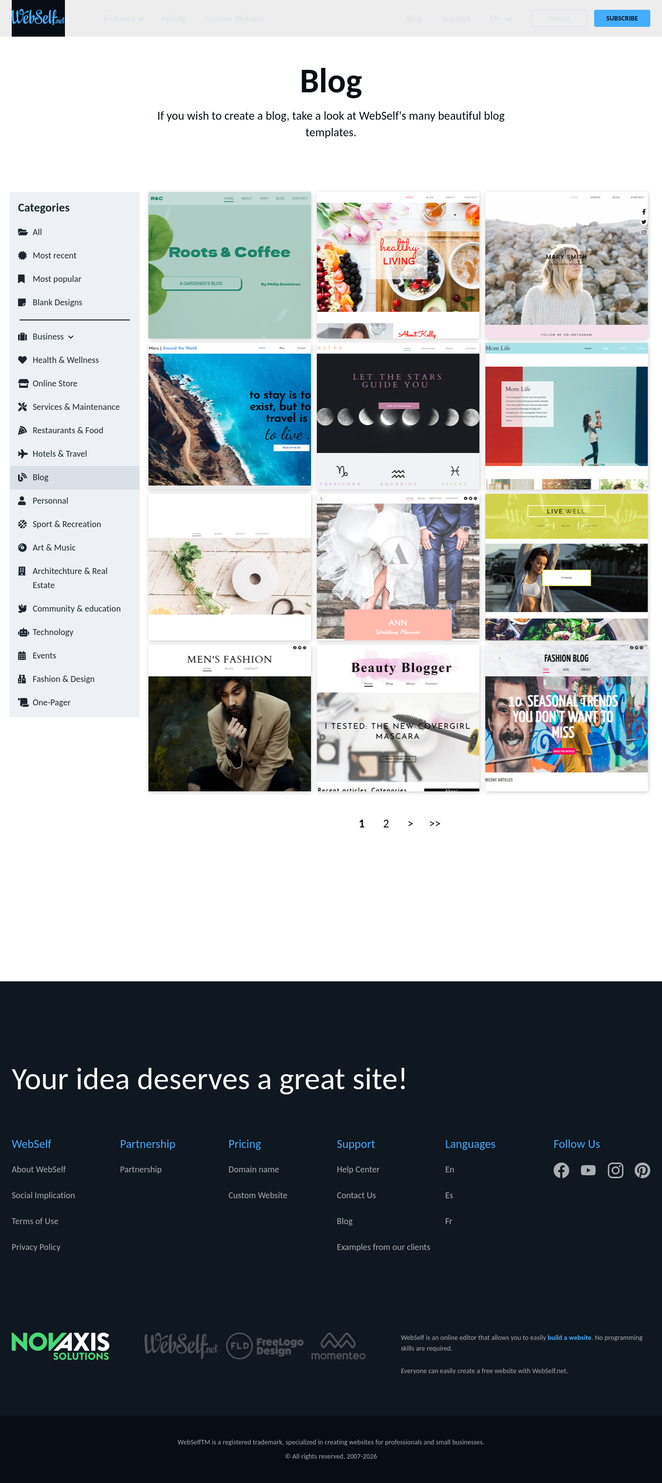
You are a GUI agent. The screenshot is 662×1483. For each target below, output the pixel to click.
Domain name (253, 1169)
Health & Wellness (66, 360)
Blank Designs (58, 302)
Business (48, 336)
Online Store (55, 383)
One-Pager (52, 702)
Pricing (174, 18)
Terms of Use (35, 1221)
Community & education (77, 608)
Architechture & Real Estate (70, 578)
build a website (570, 1338)
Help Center (358, 1169)
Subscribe (622, 18)
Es (449, 1195)
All (37, 232)
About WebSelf (39, 1169)
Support (455, 18)
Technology (53, 632)
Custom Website (235, 18)
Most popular (57, 279)
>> (435, 823)
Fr (449, 1221)
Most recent (55, 255)
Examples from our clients (383, 1247)
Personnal (50, 500)
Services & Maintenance (76, 407)
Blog (414, 18)
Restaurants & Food (68, 430)
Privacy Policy (36, 1247)
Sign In (559, 18)
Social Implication (43, 1195)
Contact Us (356, 1195)
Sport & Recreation (67, 524)
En (449, 1169)
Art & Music (54, 547)
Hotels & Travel (60, 453)
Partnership (141, 1169)
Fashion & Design (64, 679)
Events (44, 655)
